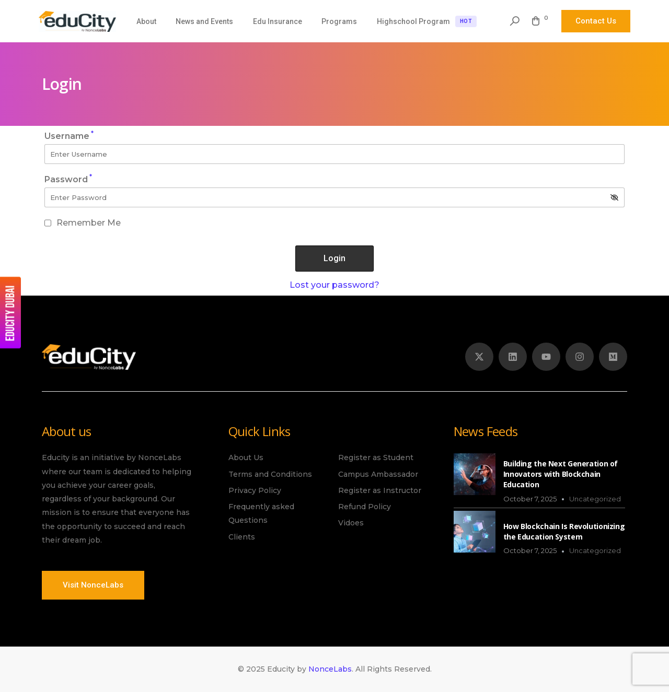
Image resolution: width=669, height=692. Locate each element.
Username (69, 136)
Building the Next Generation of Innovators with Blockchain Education (560, 474)
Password (68, 179)
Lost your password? (334, 285)
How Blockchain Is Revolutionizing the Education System (564, 531)
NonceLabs (330, 669)
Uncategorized (595, 499)
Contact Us (595, 21)
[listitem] (119, 505)
